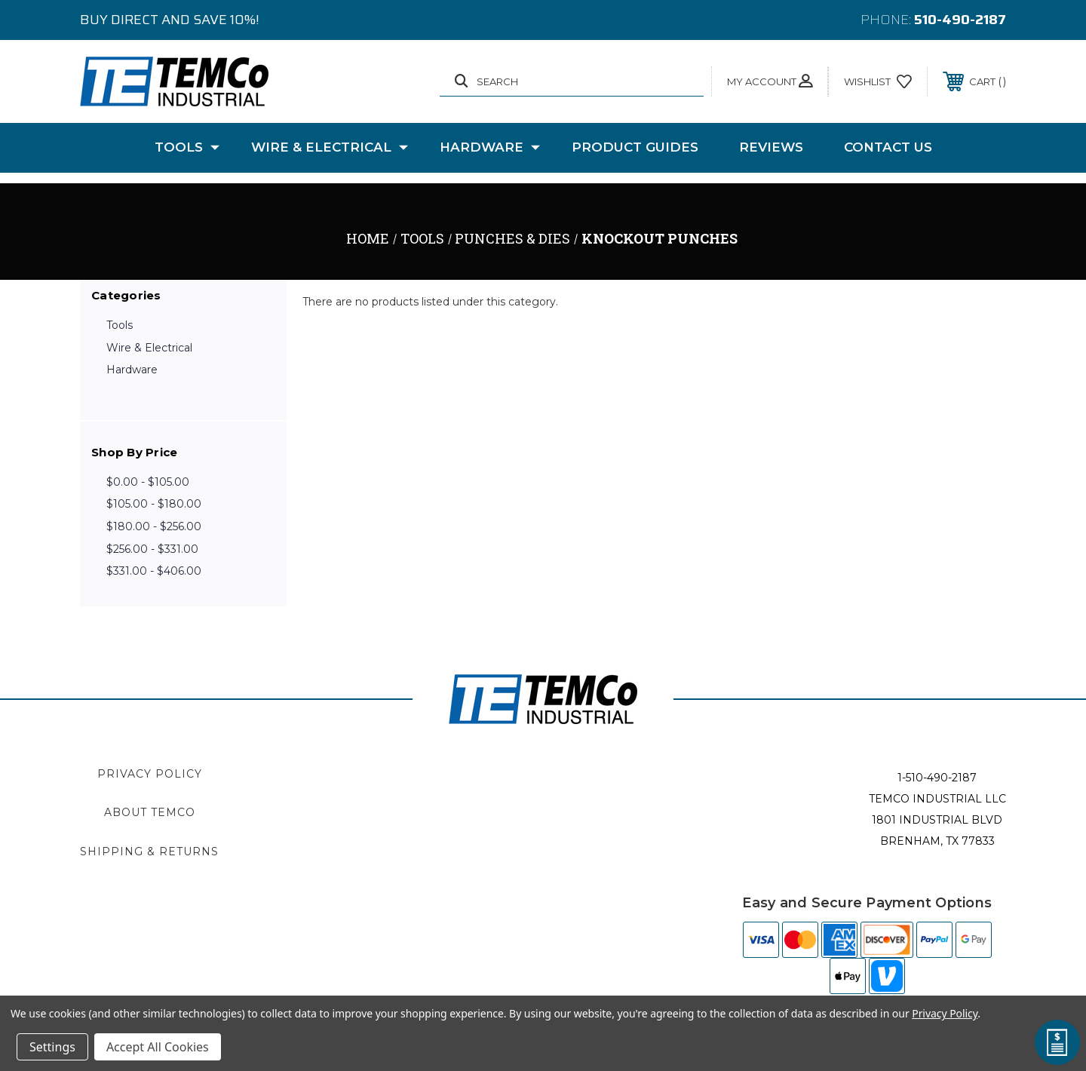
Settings (52, 1047)
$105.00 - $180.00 (153, 504)
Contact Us (888, 147)
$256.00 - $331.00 (152, 549)
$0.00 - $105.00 (147, 482)
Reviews (771, 147)
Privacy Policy (149, 774)
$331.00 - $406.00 (153, 571)
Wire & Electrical (329, 148)
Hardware (490, 148)
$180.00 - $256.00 (153, 526)
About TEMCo (149, 812)
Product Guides (635, 147)
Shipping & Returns (149, 851)
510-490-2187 (960, 19)
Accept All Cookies (157, 1047)
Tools (187, 148)
